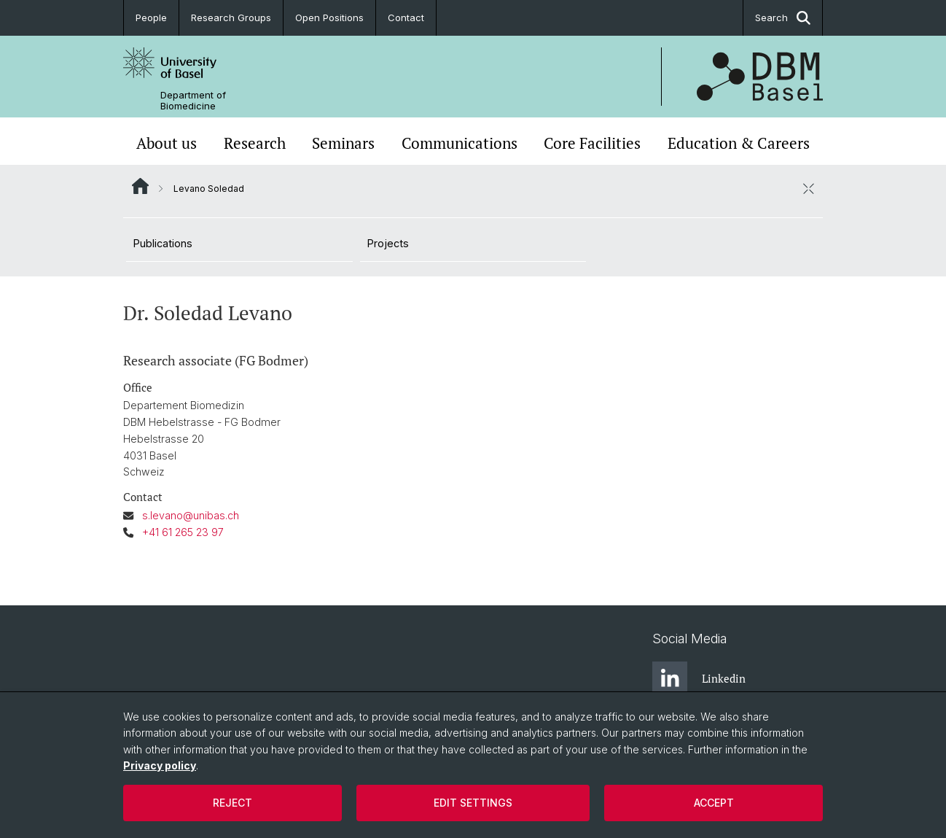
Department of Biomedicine (193, 101)
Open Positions (329, 17)
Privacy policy (159, 765)
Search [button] (782, 18)
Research (255, 143)
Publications (162, 243)
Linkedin (699, 679)
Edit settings (473, 802)
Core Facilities (592, 143)
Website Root (140, 186)
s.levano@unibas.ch (190, 515)
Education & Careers (739, 143)
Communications (459, 143)
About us (166, 143)
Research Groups (231, 17)
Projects (388, 243)
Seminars (343, 143)
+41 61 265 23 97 (183, 532)
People (151, 17)
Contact (406, 17)
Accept (714, 802)
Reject (232, 802)
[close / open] (808, 188)
